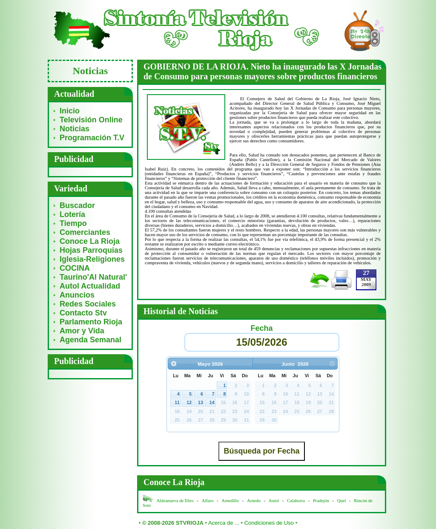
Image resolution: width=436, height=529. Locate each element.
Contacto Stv (83, 313)
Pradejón (321, 500)
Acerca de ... (223, 523)
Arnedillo (230, 500)
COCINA (75, 268)
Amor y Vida (82, 331)
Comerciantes (85, 232)
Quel (341, 500)
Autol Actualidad (90, 286)
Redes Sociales (88, 304)
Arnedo (254, 500)
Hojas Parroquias (91, 250)
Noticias (74, 128)
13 (200, 402)
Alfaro (208, 500)
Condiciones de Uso (269, 523)
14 (212, 402)
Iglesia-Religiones (92, 259)
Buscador (77, 205)
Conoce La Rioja (90, 241)
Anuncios (77, 295)
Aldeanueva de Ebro (175, 500)
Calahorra (296, 500)
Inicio (70, 111)
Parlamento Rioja (91, 322)
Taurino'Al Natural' (93, 277)
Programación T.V (92, 137)
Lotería (72, 214)
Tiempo (73, 223)
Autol (274, 500)
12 (189, 402)
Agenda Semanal (90, 339)
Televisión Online (91, 120)
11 (177, 402)
